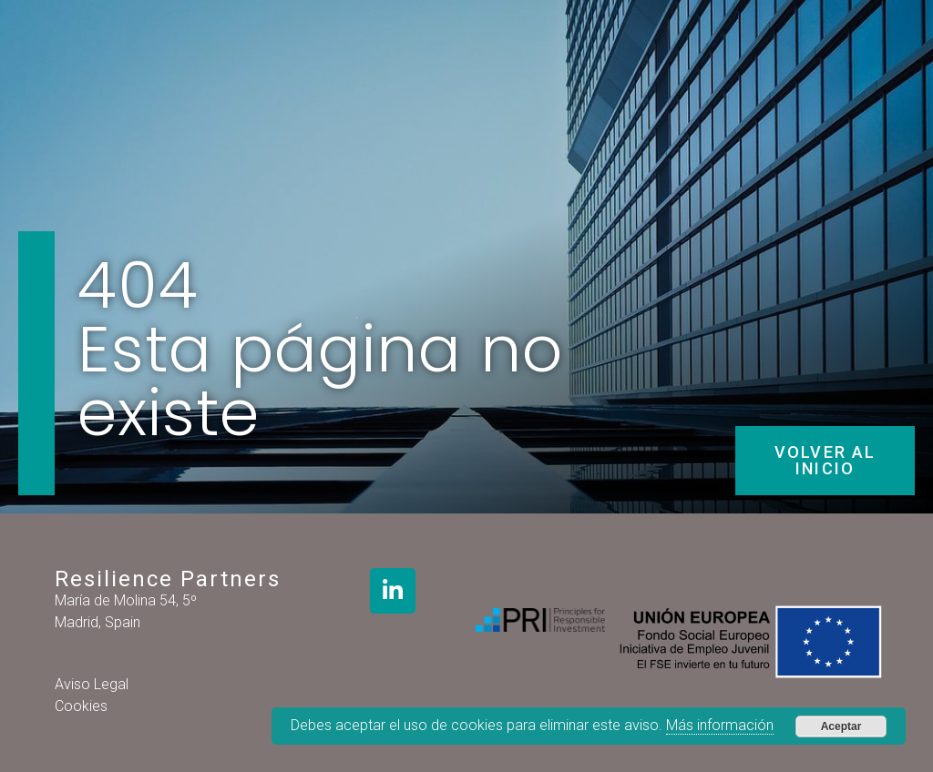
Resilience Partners (168, 579)
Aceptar (841, 726)
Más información (720, 725)
